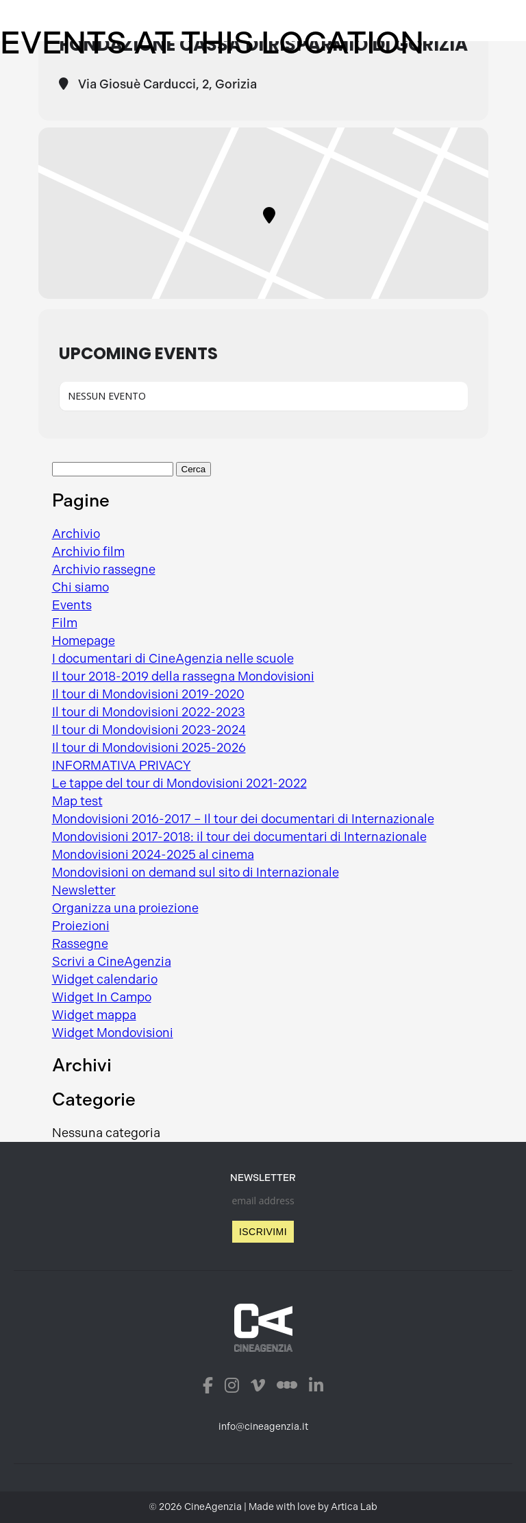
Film (64, 623)
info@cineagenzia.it (263, 1427)
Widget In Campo (101, 997)
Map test (77, 801)
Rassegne (80, 943)
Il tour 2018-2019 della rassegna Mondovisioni (183, 676)
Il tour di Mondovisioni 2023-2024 (149, 730)
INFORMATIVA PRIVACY (121, 765)
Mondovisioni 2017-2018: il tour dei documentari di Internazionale (239, 836)
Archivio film (88, 551)
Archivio (76, 533)
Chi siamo (80, 587)
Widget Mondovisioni (112, 1032)
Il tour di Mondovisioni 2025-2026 (149, 747)
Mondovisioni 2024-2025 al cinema (153, 854)
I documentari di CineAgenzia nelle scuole (173, 658)
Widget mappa (94, 1015)
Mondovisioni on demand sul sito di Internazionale (195, 872)
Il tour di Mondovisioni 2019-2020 (148, 694)
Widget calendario (105, 979)
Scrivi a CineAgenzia (111, 961)
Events (72, 605)
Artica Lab (354, 1507)
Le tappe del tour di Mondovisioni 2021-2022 (179, 783)
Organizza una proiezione (125, 908)
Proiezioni (81, 926)
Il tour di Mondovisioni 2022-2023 (148, 712)
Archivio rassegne (103, 569)
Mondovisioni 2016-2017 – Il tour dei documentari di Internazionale (243, 819)
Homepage (83, 640)
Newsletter (84, 890)
